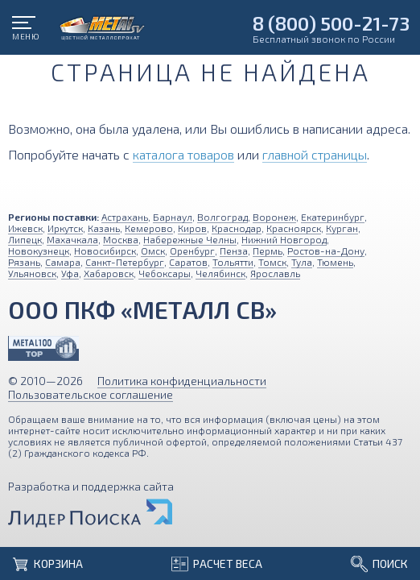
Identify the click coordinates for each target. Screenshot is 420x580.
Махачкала (72, 239)
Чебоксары (164, 273)
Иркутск (65, 228)
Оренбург (192, 250)
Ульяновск (32, 273)
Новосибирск (105, 250)
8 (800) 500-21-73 (331, 23)
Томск (272, 261)
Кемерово (149, 228)
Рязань (24, 261)
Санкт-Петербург (124, 261)
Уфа (70, 273)
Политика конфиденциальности (181, 380)
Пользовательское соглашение (90, 394)
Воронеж (274, 216)
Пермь (267, 250)
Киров (192, 228)
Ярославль (275, 273)
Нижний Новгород (284, 239)
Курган (342, 228)
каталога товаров (183, 154)
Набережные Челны (190, 239)
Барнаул (172, 216)
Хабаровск (109, 273)
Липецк (25, 239)
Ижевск (25, 228)
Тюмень (335, 261)
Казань (104, 228)
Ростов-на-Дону (325, 250)
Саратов (188, 261)
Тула (301, 261)
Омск (153, 250)
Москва (120, 239)
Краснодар (236, 228)
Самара (62, 261)
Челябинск (220, 273)
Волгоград (222, 216)
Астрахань (124, 216)
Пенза (234, 250)
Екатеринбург (332, 216)
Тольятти (232, 261)
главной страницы (314, 154)
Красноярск (293, 228)
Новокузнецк (38, 250)
